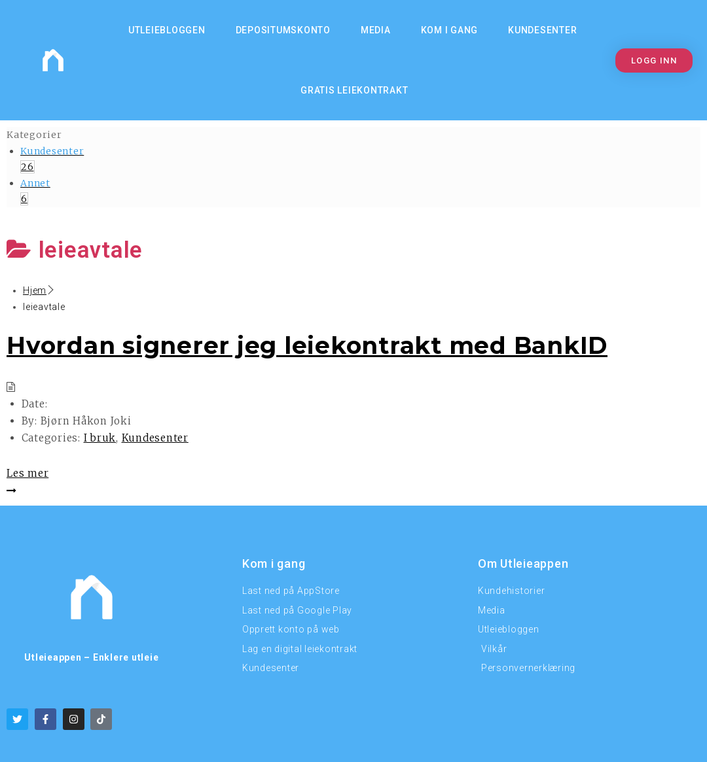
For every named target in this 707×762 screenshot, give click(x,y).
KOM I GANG (450, 30)
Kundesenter (542, 30)
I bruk (100, 438)
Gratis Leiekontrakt (354, 90)
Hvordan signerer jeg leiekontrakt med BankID (307, 345)
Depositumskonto (283, 30)
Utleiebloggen (167, 30)
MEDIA (376, 30)
